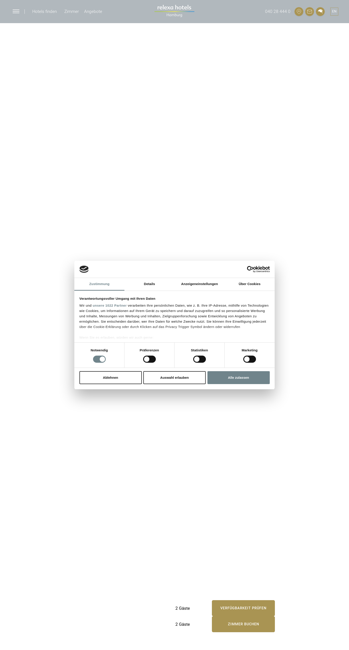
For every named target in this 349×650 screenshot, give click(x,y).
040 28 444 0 (277, 11)
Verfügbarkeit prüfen (243, 608)
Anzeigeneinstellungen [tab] (199, 284)
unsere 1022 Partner (110, 305)
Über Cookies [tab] (250, 284)
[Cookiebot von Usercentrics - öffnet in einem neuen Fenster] (250, 269)
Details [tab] (149, 284)
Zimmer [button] (71, 11)
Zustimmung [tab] (99, 284)
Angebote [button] (93, 11)
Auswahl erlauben (174, 377)
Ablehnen (110, 377)
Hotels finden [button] (44, 11)
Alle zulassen (238, 377)
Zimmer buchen (243, 624)
